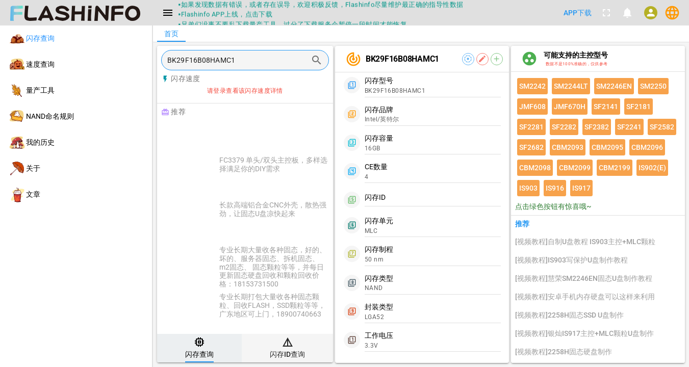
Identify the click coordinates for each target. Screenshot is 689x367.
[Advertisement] (270, 133)
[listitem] (76, 38)
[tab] (199, 348)
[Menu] (167, 12)
